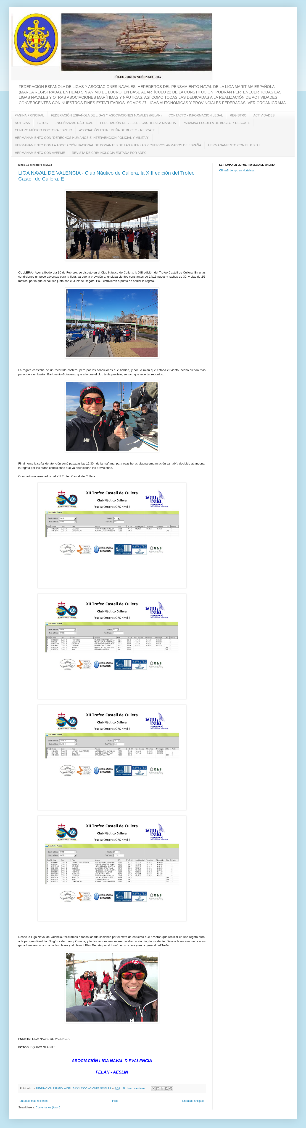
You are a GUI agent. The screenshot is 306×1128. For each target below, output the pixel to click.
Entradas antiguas (193, 1100)
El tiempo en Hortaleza (240, 170)
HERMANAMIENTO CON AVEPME (40, 153)
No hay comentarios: (134, 1088)
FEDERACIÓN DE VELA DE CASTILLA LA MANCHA (138, 123)
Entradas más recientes (33, 1100)
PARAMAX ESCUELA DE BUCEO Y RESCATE (216, 123)
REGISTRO (238, 115)
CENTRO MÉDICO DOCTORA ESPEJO (43, 130)
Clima (223, 170)
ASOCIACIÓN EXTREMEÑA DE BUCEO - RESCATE (117, 130)
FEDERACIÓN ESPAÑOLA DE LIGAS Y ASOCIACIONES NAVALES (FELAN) (106, 115)
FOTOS (42, 123)
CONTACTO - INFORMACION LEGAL (196, 115)
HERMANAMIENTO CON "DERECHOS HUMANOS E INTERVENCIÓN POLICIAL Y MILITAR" (82, 137)
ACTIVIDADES (263, 115)
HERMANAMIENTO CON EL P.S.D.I (234, 145)
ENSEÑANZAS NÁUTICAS (74, 123)
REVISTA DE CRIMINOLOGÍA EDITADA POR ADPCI (110, 153)
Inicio (115, 1100)
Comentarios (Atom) (48, 1107)
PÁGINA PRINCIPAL (29, 115)
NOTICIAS (22, 123)
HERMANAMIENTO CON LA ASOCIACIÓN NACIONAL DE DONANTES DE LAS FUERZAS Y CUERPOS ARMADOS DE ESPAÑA (108, 145)
